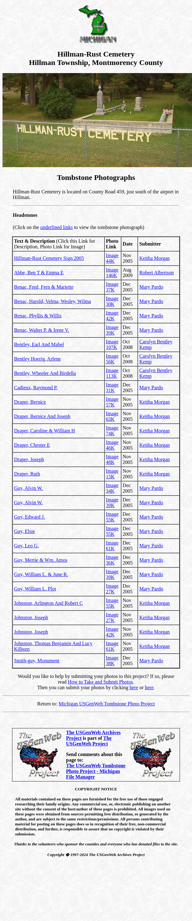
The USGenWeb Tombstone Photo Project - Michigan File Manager (95, 771)
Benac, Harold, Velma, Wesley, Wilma (52, 301)
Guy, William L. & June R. (41, 574)
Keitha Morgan (154, 258)
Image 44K (112, 258)
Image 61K (112, 545)
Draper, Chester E (32, 445)
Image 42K (112, 315)
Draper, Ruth (27, 473)
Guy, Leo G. (26, 545)
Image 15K (112, 473)
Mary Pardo (151, 287)
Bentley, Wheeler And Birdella (45, 373)
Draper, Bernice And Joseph (42, 416)
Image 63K (112, 416)
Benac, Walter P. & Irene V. (41, 330)
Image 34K (112, 488)
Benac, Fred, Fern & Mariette (43, 287)
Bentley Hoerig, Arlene (37, 358)
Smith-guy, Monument (37, 660)
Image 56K (112, 358)
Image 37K (112, 286)
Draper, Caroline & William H (44, 430)
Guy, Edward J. (29, 517)
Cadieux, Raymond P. (36, 387)
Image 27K (112, 588)
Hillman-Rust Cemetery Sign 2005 (49, 258)
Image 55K (112, 516)
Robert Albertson (156, 272)
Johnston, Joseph (31, 617)
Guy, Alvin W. (28, 488)
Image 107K (112, 344)
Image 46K (112, 445)
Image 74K (112, 430)
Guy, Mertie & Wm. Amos (40, 560)
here (134, 687)
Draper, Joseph (29, 459)
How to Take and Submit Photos (100, 682)
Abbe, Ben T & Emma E (39, 272)
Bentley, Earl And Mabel (39, 344)
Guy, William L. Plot (35, 588)
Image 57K (112, 401)
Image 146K (112, 272)
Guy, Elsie (24, 531)
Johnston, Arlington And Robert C (48, 603)
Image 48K (112, 459)
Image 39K (112, 330)
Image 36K (112, 560)
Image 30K (112, 301)
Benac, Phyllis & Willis (37, 315)
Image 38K (112, 660)
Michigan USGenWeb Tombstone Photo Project (107, 703)
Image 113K (112, 373)
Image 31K (112, 387)
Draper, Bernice (30, 402)
